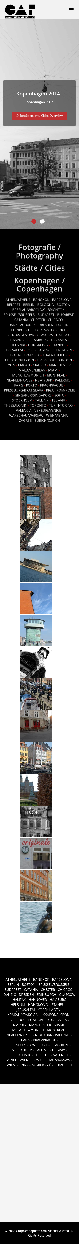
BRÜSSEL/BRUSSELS (19, 313)
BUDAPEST (45, 313)
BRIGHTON (56, 308)
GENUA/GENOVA (21, 333)
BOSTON (63, 303)
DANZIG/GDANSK (22, 323)
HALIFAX (62, 333)
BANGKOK (41, 298)
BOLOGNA (45, 303)
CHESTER (38, 318)
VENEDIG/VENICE (47, 408)
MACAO (24, 363)
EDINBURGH (21, 328)
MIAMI (53, 368)
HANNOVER (19, 338)
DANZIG (10, 994)
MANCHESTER (60, 363)
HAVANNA (59, 338)
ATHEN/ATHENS (17, 298)
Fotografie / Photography (39, 249)
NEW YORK (43, 378)
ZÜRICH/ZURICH (47, 418)
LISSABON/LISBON (19, 358)
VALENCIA (24, 408)
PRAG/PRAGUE (51, 383)
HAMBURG (39, 338)
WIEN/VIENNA (57, 413)
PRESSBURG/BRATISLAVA (23, 388)
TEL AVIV (58, 398)
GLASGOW (45, 333)
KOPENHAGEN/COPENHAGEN (49, 348)
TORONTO (38, 403)
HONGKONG (38, 343)
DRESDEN (46, 323)
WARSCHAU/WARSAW (26, 413)
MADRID (39, 363)
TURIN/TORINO (61, 403)
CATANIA (21, 318)
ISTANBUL (58, 343)
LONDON (65, 358)
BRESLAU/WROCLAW (28, 308)
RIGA (50, 388)
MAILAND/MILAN (32, 368)
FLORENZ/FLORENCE (49, 328)
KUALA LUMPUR (55, 353)
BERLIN (29, 303)
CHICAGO (55, 318)
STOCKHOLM (22, 398)
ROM (65, 1045)
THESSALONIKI (15, 403)
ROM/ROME (65, 388)
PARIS (18, 383)
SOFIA (59, 393)
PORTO (31, 383)
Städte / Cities (39, 266)
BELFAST (13, 303)
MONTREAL (56, 373)
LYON (10, 363)
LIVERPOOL (46, 358)
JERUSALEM (14, 348)
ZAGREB (25, 418)
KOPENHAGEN (49, 1009)
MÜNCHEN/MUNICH (28, 373)
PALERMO (63, 378)
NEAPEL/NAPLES (19, 378)
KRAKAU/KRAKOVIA (24, 353)
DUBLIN (62, 323)
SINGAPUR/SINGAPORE (33, 393)
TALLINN (42, 398)
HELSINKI (18, 343)
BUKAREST (65, 313)
